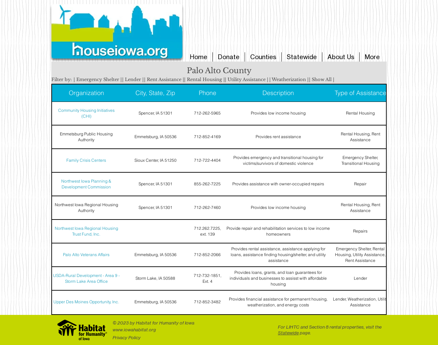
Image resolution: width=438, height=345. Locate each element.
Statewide (288, 332)
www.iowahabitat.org (134, 329)
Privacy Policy (127, 337)
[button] (97, 80)
